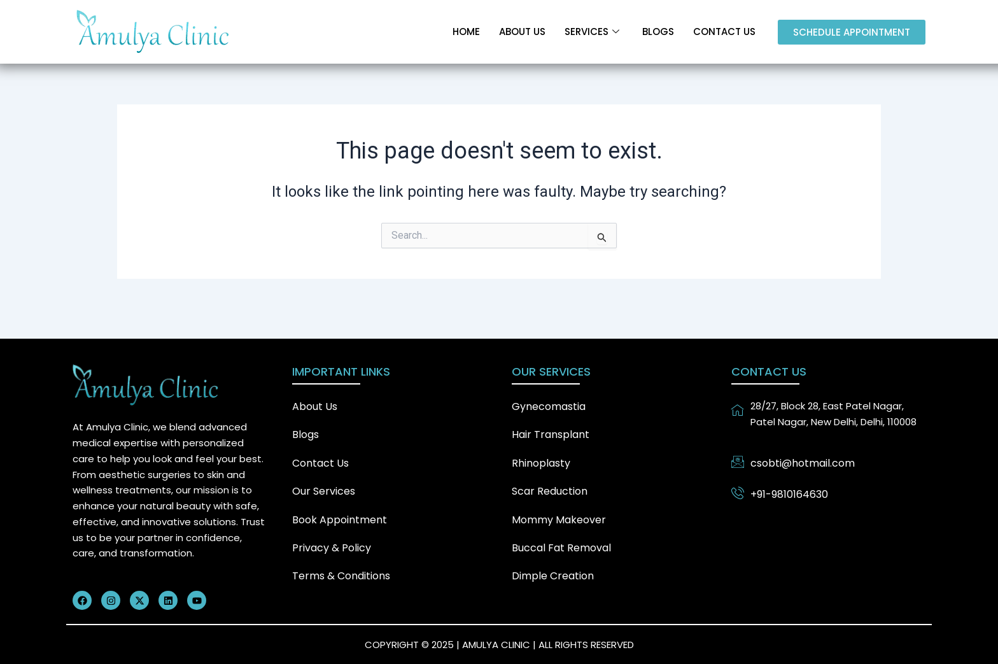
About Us (522, 31)
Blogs (658, 31)
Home (466, 31)
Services (592, 31)
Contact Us (724, 31)
